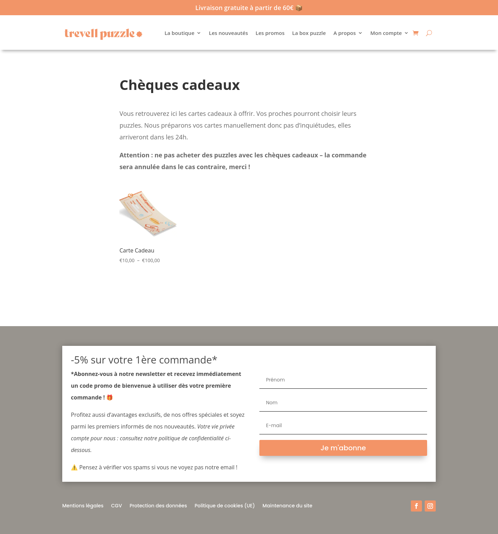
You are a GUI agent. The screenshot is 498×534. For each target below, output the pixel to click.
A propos (344, 32)
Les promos (270, 32)
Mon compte (386, 32)
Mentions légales (82, 505)
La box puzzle (309, 32)
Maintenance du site (287, 505)
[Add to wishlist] (130, 196)
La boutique (179, 32)
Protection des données (158, 505)
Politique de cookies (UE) (225, 505)
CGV (116, 505)
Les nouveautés (228, 32)
